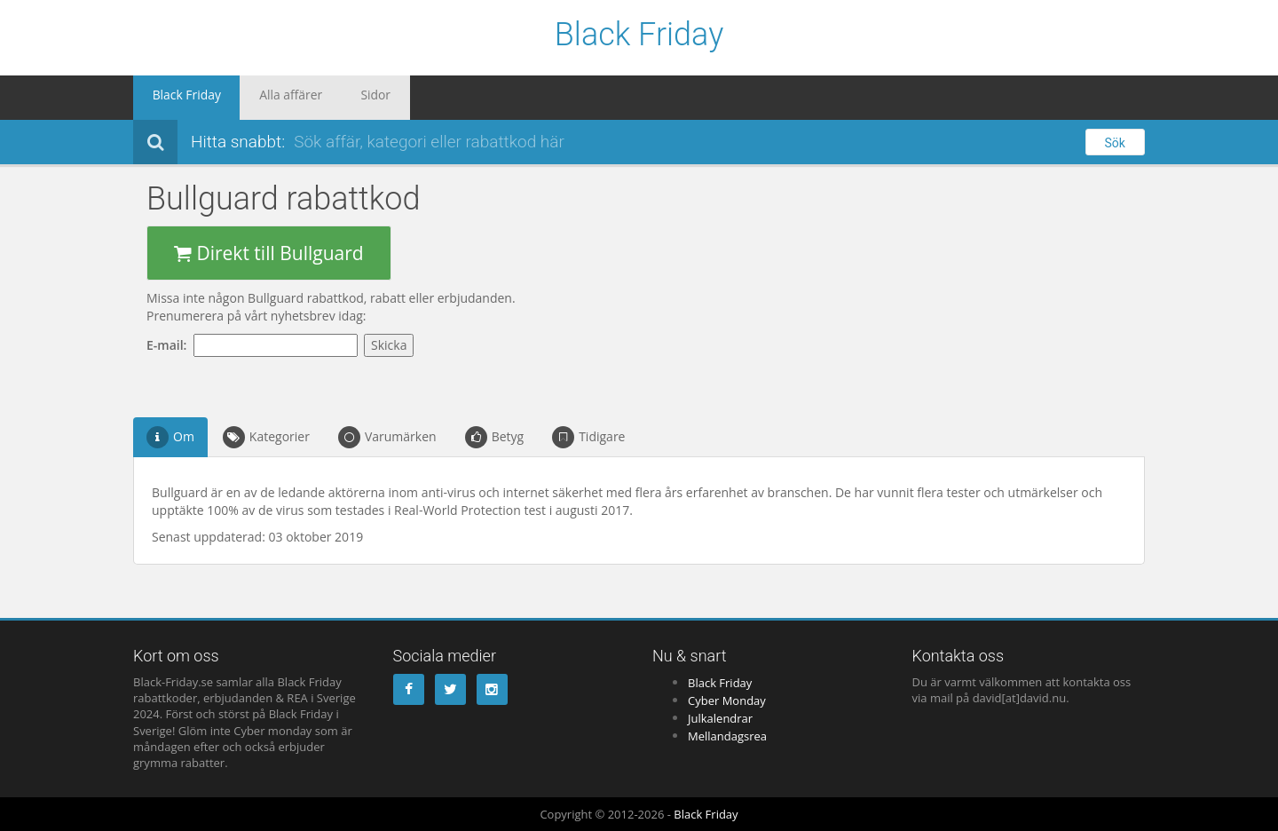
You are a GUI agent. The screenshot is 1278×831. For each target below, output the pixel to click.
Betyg (495, 437)
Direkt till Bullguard (269, 253)
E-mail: (169, 344)
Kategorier (266, 437)
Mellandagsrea (727, 736)
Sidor (337, 98)
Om (170, 437)
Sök (1115, 143)
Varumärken (387, 437)
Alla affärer (266, 98)
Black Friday (639, 35)
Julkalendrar (720, 718)
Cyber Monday (727, 700)
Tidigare (588, 437)
